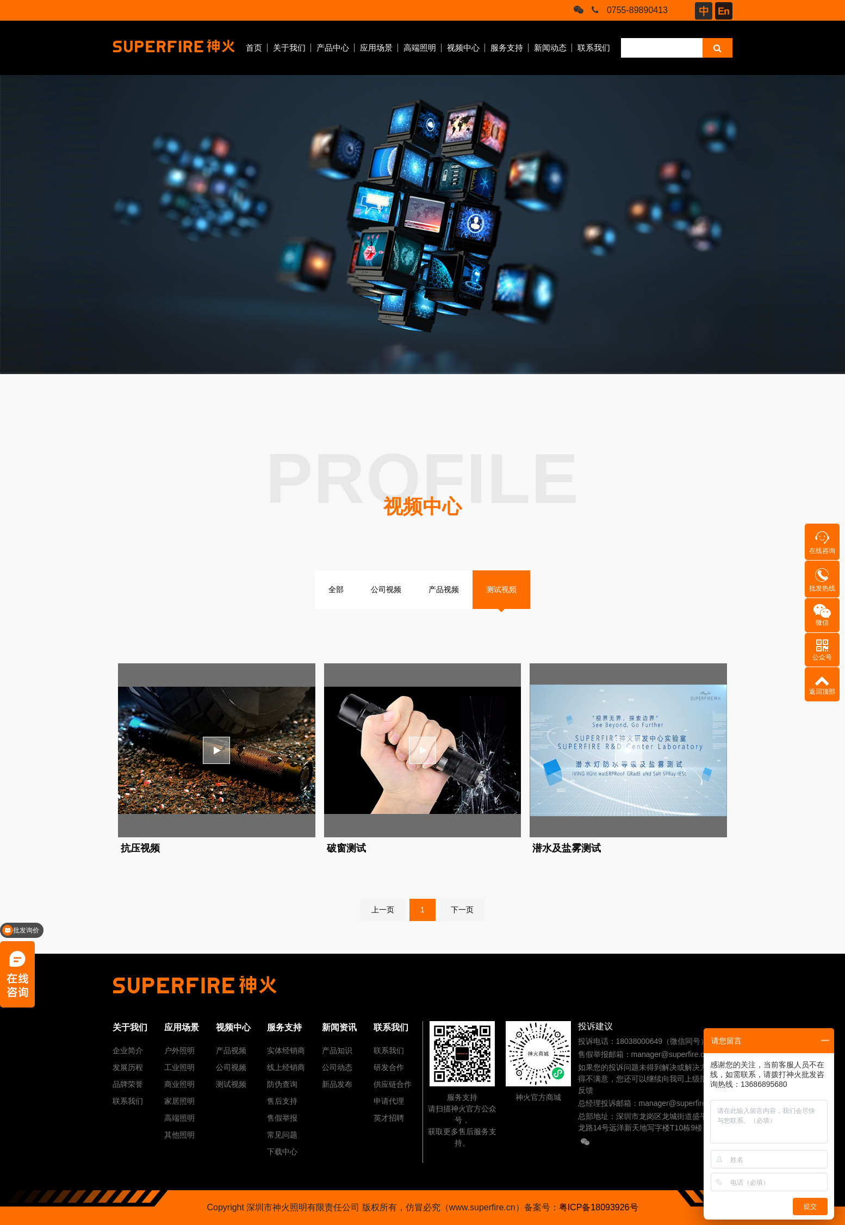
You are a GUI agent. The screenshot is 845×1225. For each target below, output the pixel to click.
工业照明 (179, 1067)
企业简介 (128, 1050)
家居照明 (179, 1101)
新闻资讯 (339, 1027)
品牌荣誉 (128, 1084)
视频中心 (463, 47)
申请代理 (389, 1101)
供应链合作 (393, 1084)
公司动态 (337, 1067)
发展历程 (128, 1067)
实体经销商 (286, 1050)
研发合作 (389, 1067)
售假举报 (282, 1118)
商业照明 (179, 1084)
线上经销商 (286, 1067)
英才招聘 (389, 1118)
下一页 (462, 909)
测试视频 (501, 589)
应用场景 (376, 47)
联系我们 (593, 47)
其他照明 (179, 1134)
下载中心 (282, 1151)
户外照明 (179, 1050)
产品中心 (332, 47)
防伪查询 (282, 1084)
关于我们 (289, 47)
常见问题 (282, 1134)
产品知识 (337, 1050)
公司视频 (386, 589)
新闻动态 (550, 47)
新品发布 (337, 1084)
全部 (336, 589)
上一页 (382, 909)
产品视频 (443, 589)
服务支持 (506, 47)
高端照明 (419, 47)
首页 (254, 47)
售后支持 (282, 1101)
